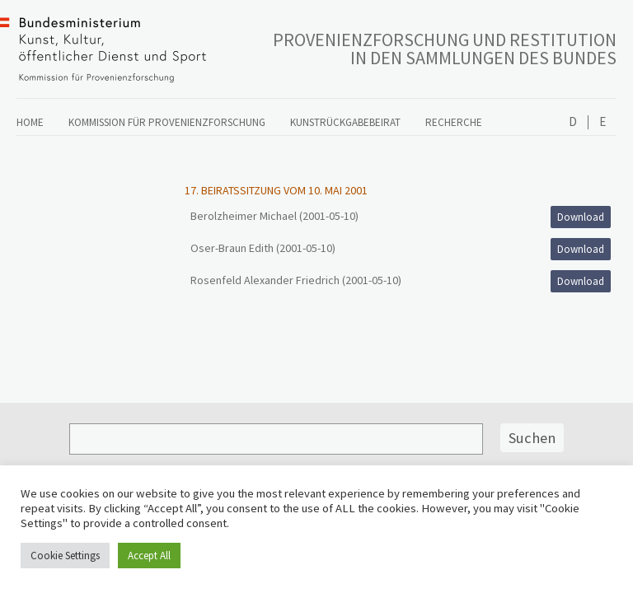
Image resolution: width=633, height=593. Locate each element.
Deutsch (573, 122)
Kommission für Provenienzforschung (166, 122)
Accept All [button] (149, 556)
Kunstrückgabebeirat (345, 122)
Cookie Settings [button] (65, 556)
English (602, 122)
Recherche (453, 122)
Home (30, 122)
